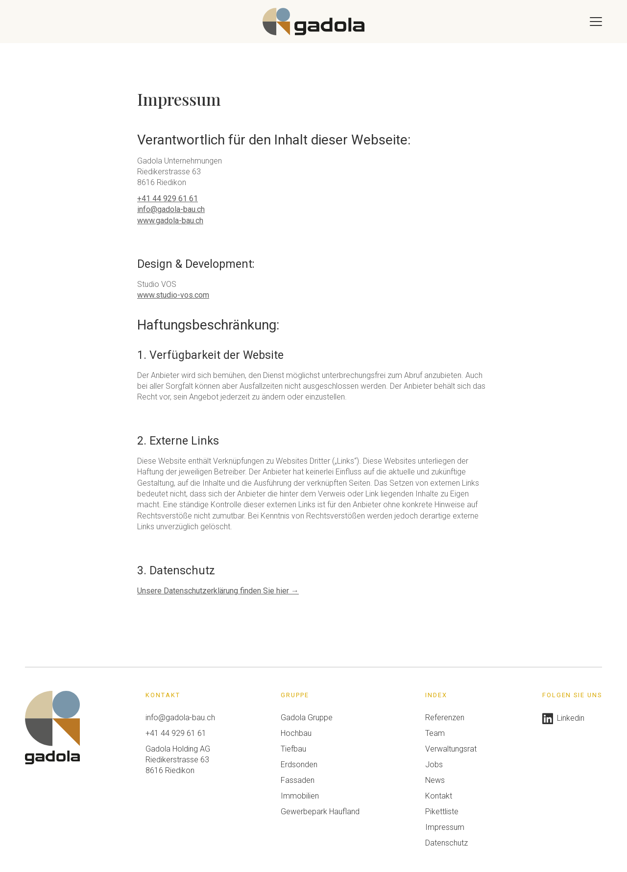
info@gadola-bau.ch (171, 209)
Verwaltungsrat (451, 749)
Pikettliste (441, 811)
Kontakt (438, 796)
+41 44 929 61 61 (167, 198)
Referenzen (444, 717)
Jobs (434, 764)
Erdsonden (299, 764)
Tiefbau (293, 749)
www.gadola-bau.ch (170, 220)
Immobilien (300, 796)
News (435, 780)
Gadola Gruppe (307, 717)
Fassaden (297, 780)
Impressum (444, 827)
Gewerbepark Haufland (320, 811)
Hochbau (296, 733)
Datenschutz (446, 843)
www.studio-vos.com (173, 295)
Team (435, 733)
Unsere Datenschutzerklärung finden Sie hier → (218, 590)
